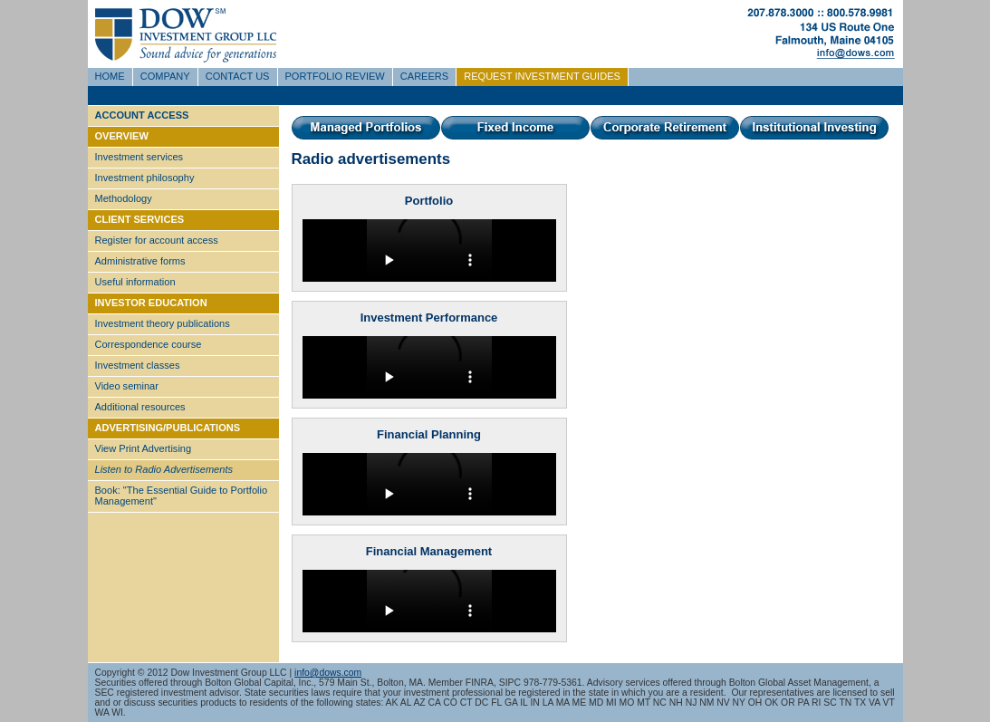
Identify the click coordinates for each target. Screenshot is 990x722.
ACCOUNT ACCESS (142, 115)
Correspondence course (148, 344)
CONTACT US (238, 76)
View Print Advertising (143, 448)
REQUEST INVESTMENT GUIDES (542, 76)
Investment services (139, 156)
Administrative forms (140, 260)
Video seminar (127, 385)
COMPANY (165, 76)
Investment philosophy (145, 177)
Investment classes (137, 365)
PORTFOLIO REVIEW (335, 76)
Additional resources (140, 406)
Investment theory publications (162, 323)
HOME (110, 76)
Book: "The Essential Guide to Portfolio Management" (181, 495)
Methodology (123, 198)
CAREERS (424, 76)
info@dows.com (327, 673)
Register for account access (156, 240)
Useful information (135, 281)
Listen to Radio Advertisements (164, 469)
